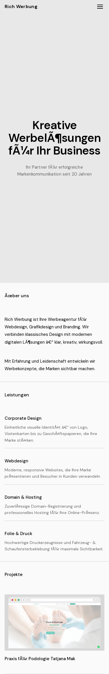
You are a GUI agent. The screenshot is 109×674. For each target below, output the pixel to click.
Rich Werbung (21, 6)
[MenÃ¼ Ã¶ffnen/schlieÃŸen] (100, 6)
